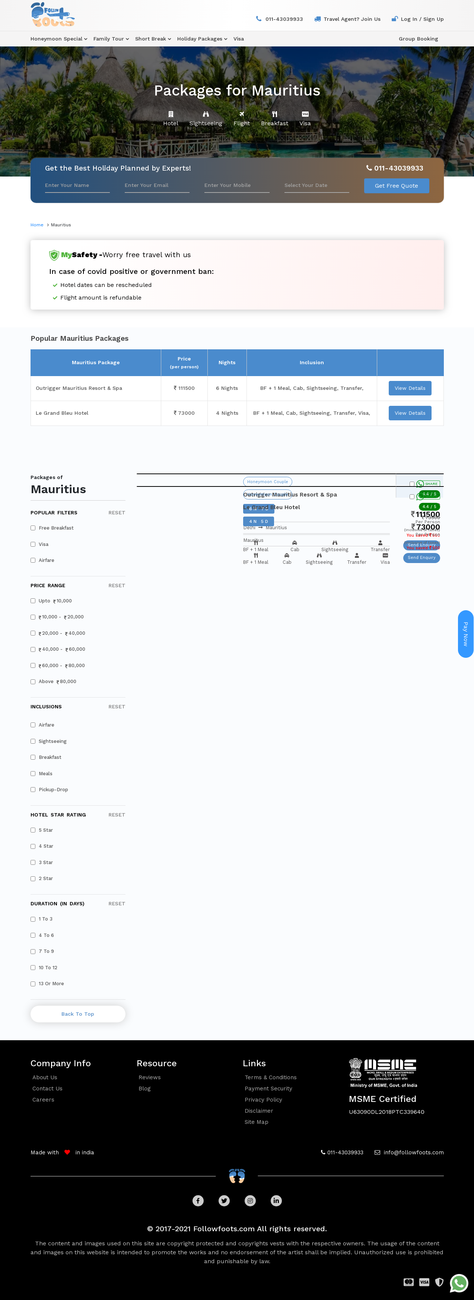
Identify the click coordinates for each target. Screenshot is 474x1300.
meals (42, 773)
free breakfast (52, 528)
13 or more (47, 983)
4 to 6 (42, 935)
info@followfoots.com (413, 1152)
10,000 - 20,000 (57, 617)
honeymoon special (56, 39)
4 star (42, 846)
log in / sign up (422, 19)
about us (44, 1077)
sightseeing (49, 741)
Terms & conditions (271, 1077)
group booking (418, 39)
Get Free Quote (396, 185)
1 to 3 (42, 919)
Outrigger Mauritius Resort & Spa (79, 388)
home (37, 224)
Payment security (268, 1088)
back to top (77, 1014)
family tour (108, 39)
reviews (150, 1077)
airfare (43, 560)
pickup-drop (50, 789)
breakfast (46, 757)
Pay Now (466, 634)
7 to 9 (42, 951)
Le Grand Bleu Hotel (62, 413)
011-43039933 (284, 19)
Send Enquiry (422, 557)
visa (238, 39)
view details (410, 388)
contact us (47, 1088)
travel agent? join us (352, 19)
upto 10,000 (51, 601)
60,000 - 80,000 (58, 666)
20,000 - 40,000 (58, 633)
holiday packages (199, 39)
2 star (42, 878)
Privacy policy (263, 1099)
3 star (42, 862)
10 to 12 (44, 967)
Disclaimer (259, 1110)
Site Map (256, 1122)
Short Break (150, 39)
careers (43, 1099)
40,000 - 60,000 (58, 649)
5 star (42, 830)
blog (145, 1088)
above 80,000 (54, 682)
